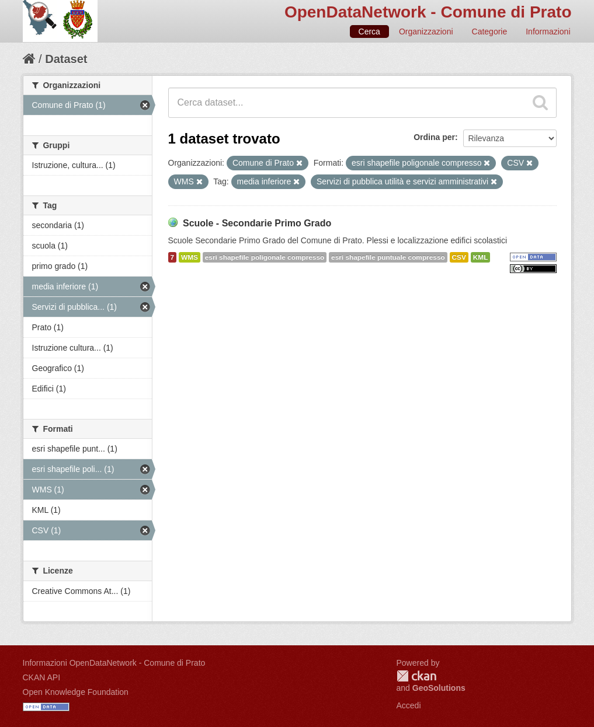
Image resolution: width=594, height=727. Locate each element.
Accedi (409, 705)
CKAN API (42, 677)
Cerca (369, 31)
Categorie (490, 31)
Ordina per (434, 137)
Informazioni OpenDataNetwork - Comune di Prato (114, 662)
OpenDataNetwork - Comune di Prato (428, 12)
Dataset (66, 59)
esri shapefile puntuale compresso (388, 257)
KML (480, 257)
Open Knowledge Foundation (75, 692)
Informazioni (548, 31)
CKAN (416, 676)
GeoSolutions (439, 688)
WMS (189, 257)
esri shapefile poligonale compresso (264, 257)
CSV (459, 257)
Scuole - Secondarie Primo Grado (257, 223)
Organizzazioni (426, 31)
